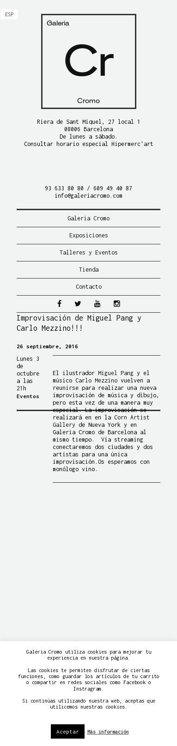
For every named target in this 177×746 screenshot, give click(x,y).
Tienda (88, 269)
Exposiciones (88, 235)
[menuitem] (9, 14)
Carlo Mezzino (96, 380)
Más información (108, 731)
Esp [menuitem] (9, 14)
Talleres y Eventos (89, 252)
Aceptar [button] (67, 731)
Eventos (28, 396)
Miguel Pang (116, 373)
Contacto (89, 286)
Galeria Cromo (88, 218)
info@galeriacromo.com (88, 195)
